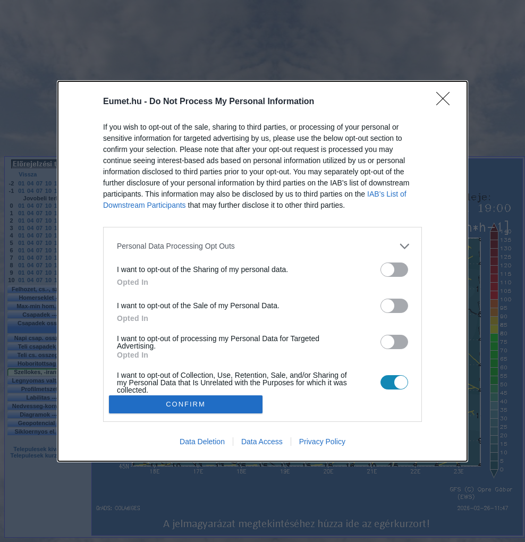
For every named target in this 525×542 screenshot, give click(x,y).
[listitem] (262, 246)
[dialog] (262, 271)
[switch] (394, 269)
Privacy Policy (322, 441)
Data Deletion (202, 441)
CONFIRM (186, 404)
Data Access (262, 441)
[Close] (446, 102)
